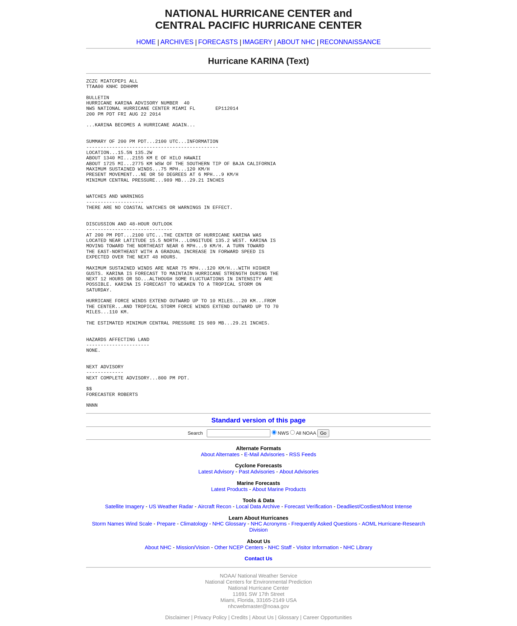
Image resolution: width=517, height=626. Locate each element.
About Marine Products (279, 489)
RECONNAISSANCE (350, 42)
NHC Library (357, 547)
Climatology (194, 524)
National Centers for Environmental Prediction (258, 582)
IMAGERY (258, 42)
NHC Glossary (229, 524)
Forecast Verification (308, 506)
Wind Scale (139, 524)
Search (197, 433)
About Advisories (298, 472)
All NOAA (306, 433)
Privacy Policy (210, 617)
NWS (283, 433)
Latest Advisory (216, 472)
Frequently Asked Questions (324, 524)
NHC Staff (280, 547)
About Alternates (220, 454)
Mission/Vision (192, 547)
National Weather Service (267, 576)
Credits (239, 617)
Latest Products (229, 489)
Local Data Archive (258, 506)
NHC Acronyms (269, 524)
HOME (145, 42)
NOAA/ (228, 576)
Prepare (166, 524)
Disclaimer (177, 617)
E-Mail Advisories (264, 454)
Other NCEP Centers (239, 547)
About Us (263, 617)
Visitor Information (317, 547)
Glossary (288, 617)
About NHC (158, 547)
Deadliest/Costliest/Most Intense (374, 506)
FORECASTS (218, 42)
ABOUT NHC (296, 42)
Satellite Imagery (124, 506)
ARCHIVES (177, 42)
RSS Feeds (302, 454)
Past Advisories (257, 472)
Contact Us (258, 558)
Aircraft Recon (214, 506)
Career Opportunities (327, 617)
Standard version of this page (258, 420)
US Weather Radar (171, 506)
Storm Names (108, 524)
